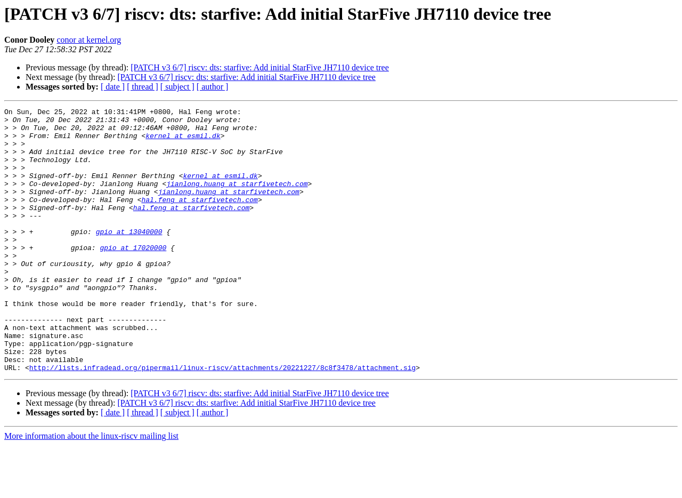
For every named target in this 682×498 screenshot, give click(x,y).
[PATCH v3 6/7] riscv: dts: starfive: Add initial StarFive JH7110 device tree (260, 67)
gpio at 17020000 (133, 276)
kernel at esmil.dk (182, 142)
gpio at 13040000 (129, 257)
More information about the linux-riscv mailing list (91, 488)
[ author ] (213, 86)
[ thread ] (142, 86)
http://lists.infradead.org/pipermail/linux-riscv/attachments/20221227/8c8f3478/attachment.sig (222, 420)
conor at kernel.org (88, 39)
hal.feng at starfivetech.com (199, 218)
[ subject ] (177, 86)
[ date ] (113, 86)
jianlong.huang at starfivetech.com (236, 199)
